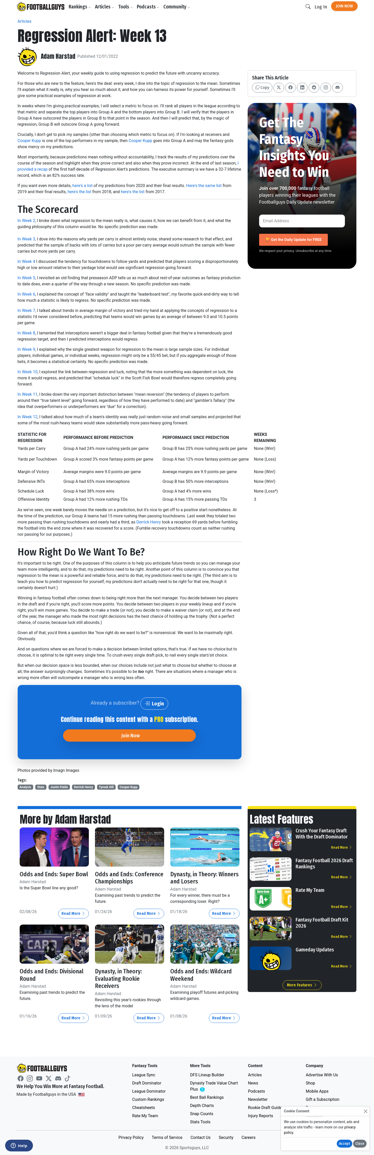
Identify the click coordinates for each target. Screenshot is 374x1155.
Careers (249, 1137)
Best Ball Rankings (207, 1097)
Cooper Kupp (29, 140)
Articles (105, 7)
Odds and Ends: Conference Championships (115, 882)
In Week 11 (28, 394)
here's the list (79, 191)
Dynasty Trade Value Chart (214, 1086)
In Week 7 (26, 310)
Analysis (25, 787)
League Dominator (149, 1091)
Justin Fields (59, 787)
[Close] (365, 1111)
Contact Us (200, 1137)
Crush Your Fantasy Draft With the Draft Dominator (322, 833)
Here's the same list (204, 185)
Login (154, 704)
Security (226, 1137)
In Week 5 (26, 277)
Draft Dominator (146, 1083)
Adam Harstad (58, 56)
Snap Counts (201, 1113)
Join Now (344, 6)
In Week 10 (28, 371)
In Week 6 (26, 294)
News (253, 1083)
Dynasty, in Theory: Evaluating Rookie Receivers (119, 986)
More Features (302, 985)
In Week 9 (26, 349)
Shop (310, 1083)
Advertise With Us (322, 1074)
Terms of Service (167, 1137)
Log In (321, 7)
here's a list (82, 185)
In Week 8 (26, 333)
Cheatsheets (143, 1107)
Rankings (80, 7)
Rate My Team (310, 890)
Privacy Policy (131, 1137)
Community (177, 7)
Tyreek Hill (106, 787)
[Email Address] (302, 221)
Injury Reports (260, 1115)
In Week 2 (26, 220)
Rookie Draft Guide (265, 1107)
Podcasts (148, 7)
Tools (126, 7)
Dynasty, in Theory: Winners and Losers (195, 878)
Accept (344, 1143)
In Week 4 (26, 261)
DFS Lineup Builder (207, 1074)
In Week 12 (28, 416)
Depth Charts (202, 1105)
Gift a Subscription (323, 1099)
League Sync (143, 1074)
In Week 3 (26, 239)
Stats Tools (200, 1121)
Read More (74, 920)
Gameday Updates (315, 950)
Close (359, 1143)
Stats (40, 787)
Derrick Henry (148, 522)
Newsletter (258, 1099)
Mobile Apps (317, 1091)
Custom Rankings (148, 1099)
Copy (262, 87)
